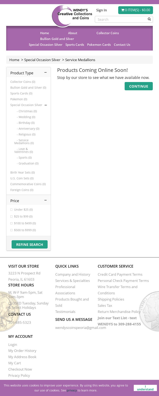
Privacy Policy (19, 375)
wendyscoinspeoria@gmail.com (80, 327)
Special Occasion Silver (45, 44)
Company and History (72, 274)
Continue (138, 86)
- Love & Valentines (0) (23, 150)
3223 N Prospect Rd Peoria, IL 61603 (24, 276)
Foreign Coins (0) (21, 189)
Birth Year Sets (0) (22, 172)
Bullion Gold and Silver (57, 39)
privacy (72, 390)
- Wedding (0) (24, 117)
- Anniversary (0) (26, 128)
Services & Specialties (72, 280)
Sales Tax (105, 305)
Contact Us (122, 44)
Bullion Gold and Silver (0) (28, 87)
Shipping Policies (111, 299)
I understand (145, 388)
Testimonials (65, 311)
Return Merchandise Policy (119, 311)
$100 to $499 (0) (25, 223)
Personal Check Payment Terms (123, 280)
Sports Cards (74, 44)
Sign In (101, 10)
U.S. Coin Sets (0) (22, 178)
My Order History (22, 350)
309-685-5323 (19, 322)
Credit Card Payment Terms (120, 274)
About (72, 33)
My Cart (14, 363)
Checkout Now (20, 369)
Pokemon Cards (99, 44)
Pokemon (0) (18, 99)
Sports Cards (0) (21, 93)
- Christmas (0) (25, 111)
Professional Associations (65, 289)
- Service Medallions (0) (24, 142)
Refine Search (29, 244)
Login (12, 344)
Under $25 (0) (23, 209)
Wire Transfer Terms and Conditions (117, 289)
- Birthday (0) (24, 122)
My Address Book (22, 356)
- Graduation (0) (26, 163)
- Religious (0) (24, 134)
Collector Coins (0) (22, 81)
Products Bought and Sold (72, 302)
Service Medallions (80, 59)
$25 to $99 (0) (23, 216)
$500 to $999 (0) (25, 230)
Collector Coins (107, 33)
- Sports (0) (23, 157)
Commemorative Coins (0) (28, 184)
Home (44, 33)
